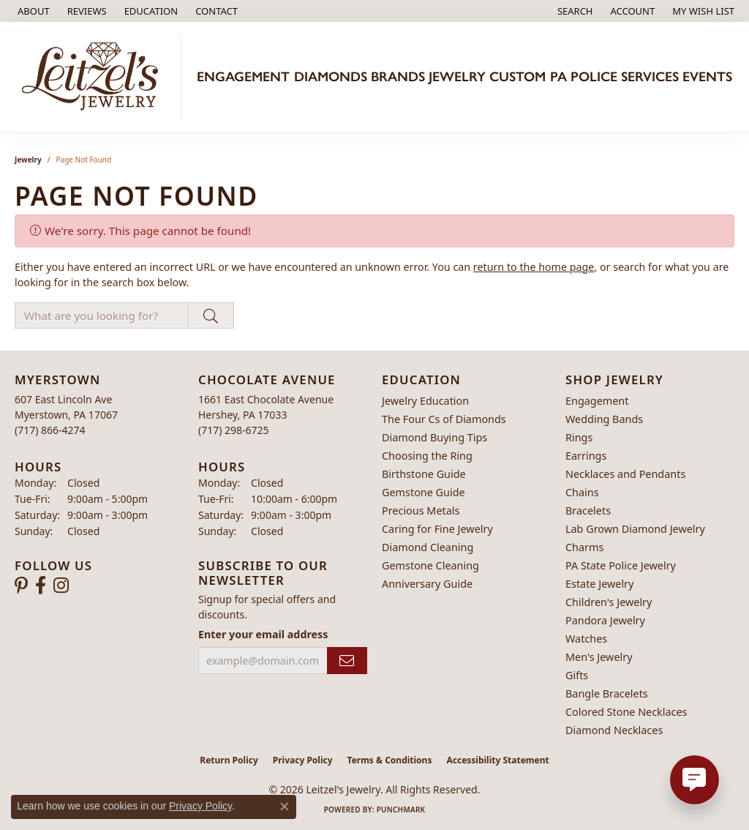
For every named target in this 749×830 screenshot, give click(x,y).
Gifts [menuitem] (576, 675)
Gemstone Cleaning (430, 565)
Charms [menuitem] (584, 547)
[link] (32, 11)
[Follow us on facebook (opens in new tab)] (40, 585)
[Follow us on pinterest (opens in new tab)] (21, 585)
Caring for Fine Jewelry (437, 529)
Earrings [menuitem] (585, 456)
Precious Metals (420, 510)
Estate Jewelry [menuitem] (599, 584)
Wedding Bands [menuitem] (604, 419)
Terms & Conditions (389, 760)
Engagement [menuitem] (596, 401)
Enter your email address (263, 634)
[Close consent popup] (284, 806)
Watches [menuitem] (586, 639)
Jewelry (457, 76)
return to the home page (534, 267)
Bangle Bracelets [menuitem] (606, 693)
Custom (517, 76)
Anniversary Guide (427, 584)
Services (650, 76)
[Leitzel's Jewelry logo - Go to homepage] (94, 77)
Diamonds (330, 76)
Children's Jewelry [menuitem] (608, 602)
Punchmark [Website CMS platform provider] (401, 809)
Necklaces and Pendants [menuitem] (625, 474)
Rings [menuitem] (578, 437)
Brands (398, 76)
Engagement (243, 76)
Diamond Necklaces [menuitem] (614, 730)
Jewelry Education (425, 401)
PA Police (583, 76)
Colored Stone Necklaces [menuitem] (626, 712)
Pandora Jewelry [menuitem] (605, 620)
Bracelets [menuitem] (588, 510)
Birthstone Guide (424, 474)
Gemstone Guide (423, 492)
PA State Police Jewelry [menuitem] (620, 565)
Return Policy (229, 760)
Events (707, 76)
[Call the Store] (50, 430)
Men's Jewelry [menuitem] (599, 657)
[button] (149, 11)
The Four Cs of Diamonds (444, 419)
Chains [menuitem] (582, 492)
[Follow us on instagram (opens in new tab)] (61, 585)
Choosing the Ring (427, 456)
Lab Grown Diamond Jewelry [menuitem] (635, 529)
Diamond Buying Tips (434, 437)
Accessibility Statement (497, 760)
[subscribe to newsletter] (347, 660)
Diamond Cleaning (427, 547)
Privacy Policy (303, 760)
